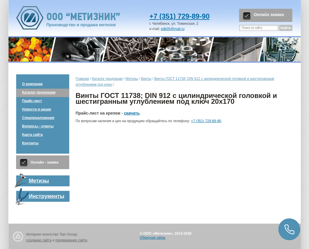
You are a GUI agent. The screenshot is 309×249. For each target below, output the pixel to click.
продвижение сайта (71, 240)
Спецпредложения (38, 118)
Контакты (30, 143)
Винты (146, 79)
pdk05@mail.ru (172, 29)
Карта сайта (32, 135)
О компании (32, 84)
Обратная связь (152, 238)
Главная (82, 79)
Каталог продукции (39, 92)
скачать (132, 113)
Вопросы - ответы (38, 126)
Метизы (131, 79)
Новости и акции (36, 109)
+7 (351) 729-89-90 (179, 16)
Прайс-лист (32, 101)
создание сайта (38, 240)
